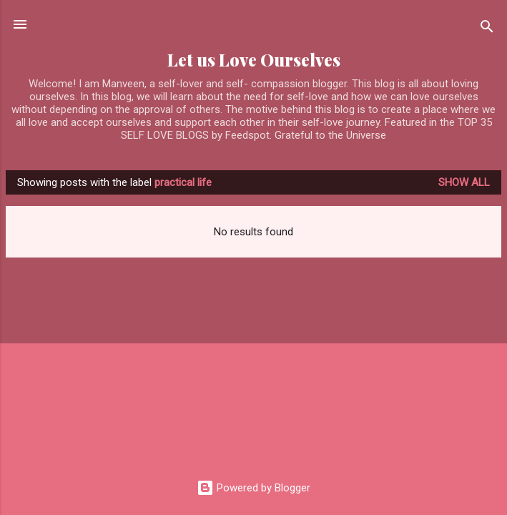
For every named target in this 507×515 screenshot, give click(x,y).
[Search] (487, 29)
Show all (464, 182)
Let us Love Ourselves (253, 60)
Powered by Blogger (253, 487)
